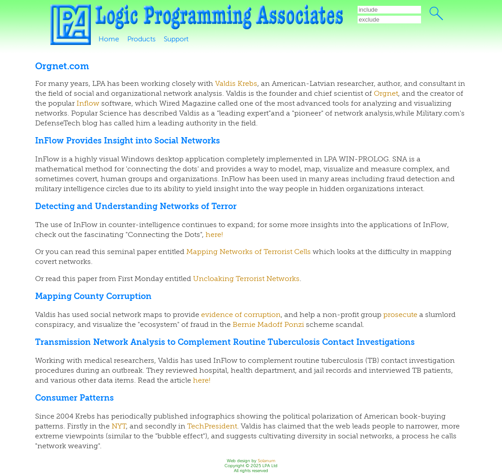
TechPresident (212, 426)
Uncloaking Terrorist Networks (246, 279)
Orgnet (386, 93)
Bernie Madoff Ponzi (268, 325)
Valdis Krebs (236, 84)
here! (214, 235)
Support (176, 39)
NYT (119, 426)
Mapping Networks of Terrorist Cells (248, 252)
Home (109, 39)
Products (141, 39)
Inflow (87, 103)
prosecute (400, 315)
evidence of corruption (241, 315)
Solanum (266, 460)
